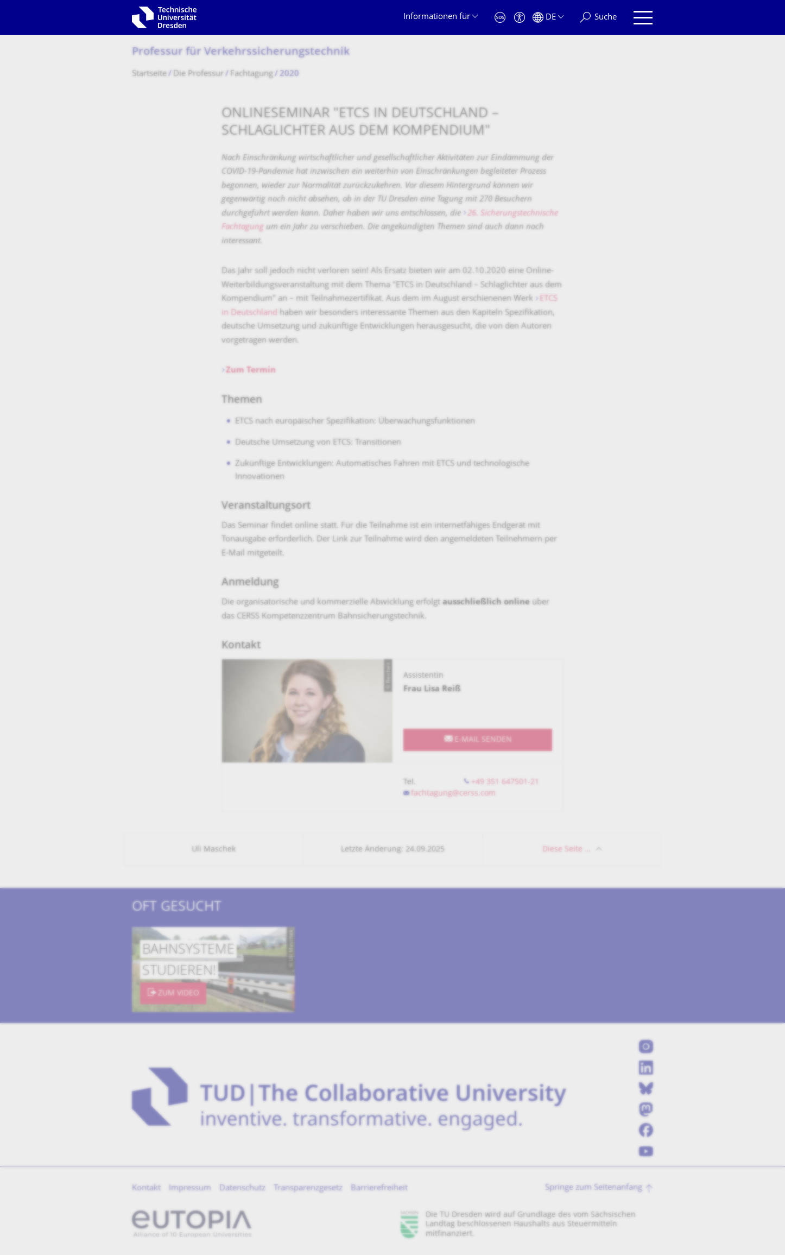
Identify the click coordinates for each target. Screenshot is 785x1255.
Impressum (190, 1188)
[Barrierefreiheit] (520, 17)
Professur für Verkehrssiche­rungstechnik (241, 52)
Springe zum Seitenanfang (593, 1188)
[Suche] (598, 17)
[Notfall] (500, 17)
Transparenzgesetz (308, 1188)
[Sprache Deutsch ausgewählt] (548, 17)
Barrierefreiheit (379, 1188)
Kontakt (146, 1188)
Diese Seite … (566, 849)
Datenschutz (242, 1188)
